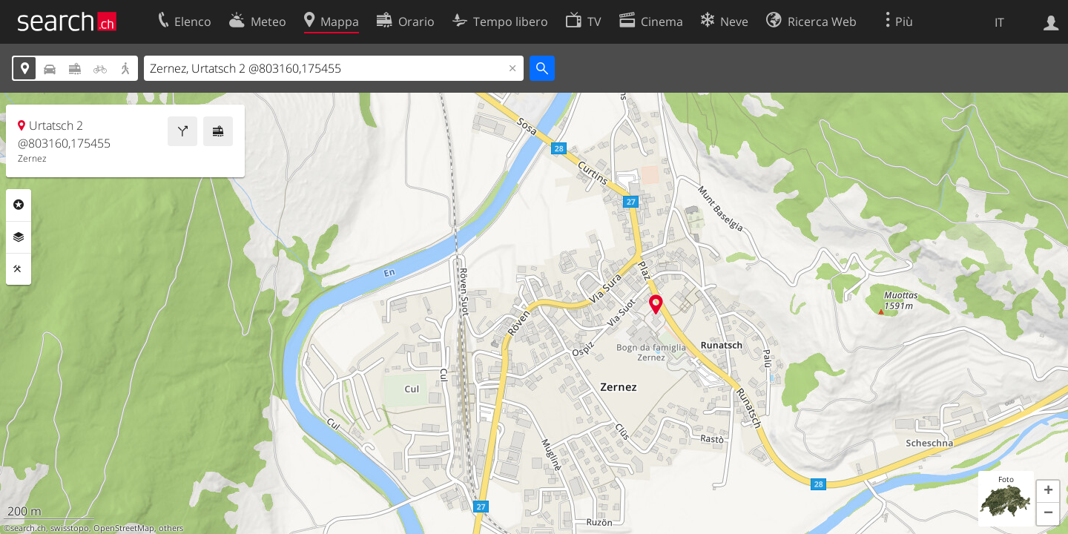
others (171, 528)
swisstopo (69, 528)
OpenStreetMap (123, 528)
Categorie (18, 204)
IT (999, 22)
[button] (1048, 492)
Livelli (18, 237)
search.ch (28, 528)
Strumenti (18, 269)
